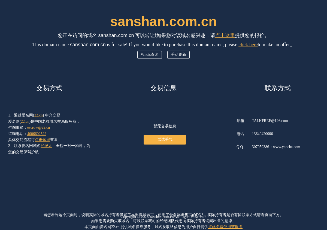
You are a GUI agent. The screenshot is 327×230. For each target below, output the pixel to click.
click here (248, 44)
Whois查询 (150, 55)
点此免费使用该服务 (225, 227)
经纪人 (46, 146)
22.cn (38, 115)
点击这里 (225, 35)
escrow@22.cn (38, 127)
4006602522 (36, 134)
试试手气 (164, 139)
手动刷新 (178, 55)
